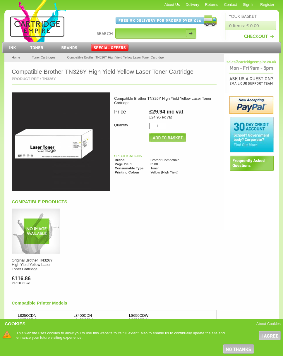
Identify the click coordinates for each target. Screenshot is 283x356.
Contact (230, 4)
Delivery (192, 4)
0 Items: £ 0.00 (244, 25)
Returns (211, 4)
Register (267, 4)
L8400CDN (82, 315)
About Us (172, 4)
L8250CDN (27, 315)
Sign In (249, 4)
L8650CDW (138, 315)
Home (16, 57)
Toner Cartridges (43, 57)
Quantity (121, 125)
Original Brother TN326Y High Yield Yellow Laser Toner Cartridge (32, 264)
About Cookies (268, 323)
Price (120, 112)
